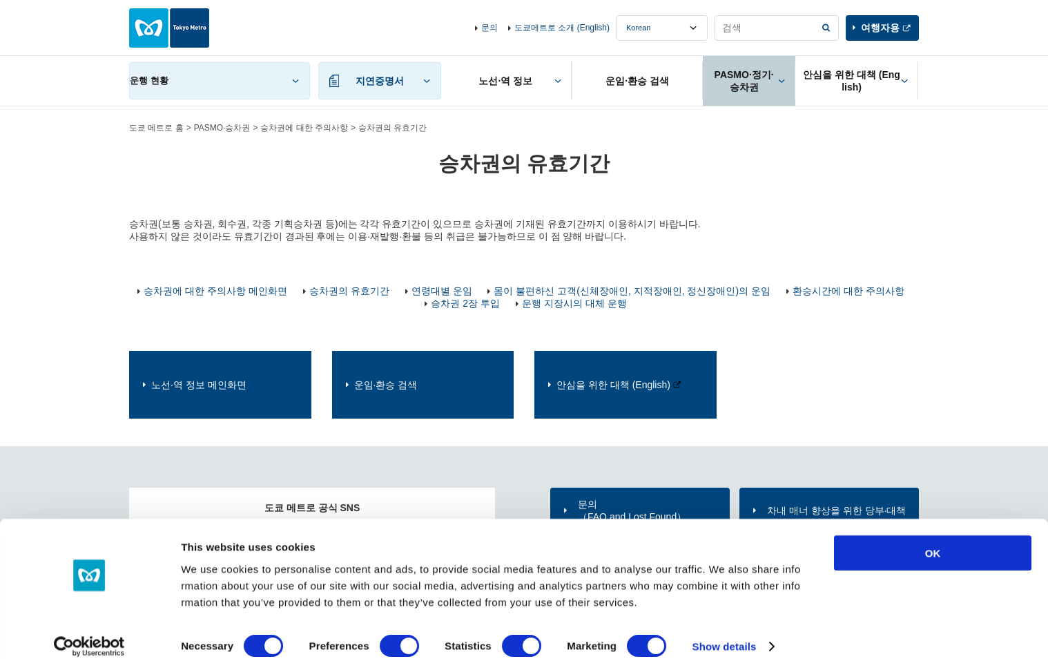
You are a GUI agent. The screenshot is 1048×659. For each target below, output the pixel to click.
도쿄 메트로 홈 (156, 128)
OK (933, 538)
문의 (489, 27)
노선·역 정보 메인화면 (198, 384)
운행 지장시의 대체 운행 (574, 303)
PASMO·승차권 (222, 128)
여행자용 (880, 27)
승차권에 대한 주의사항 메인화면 (215, 290)
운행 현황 (149, 80)
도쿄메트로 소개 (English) (562, 27)
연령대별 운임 (441, 290)
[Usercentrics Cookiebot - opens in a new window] (89, 632)
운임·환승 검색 (386, 384)
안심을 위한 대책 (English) (613, 384)
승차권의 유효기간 (349, 290)
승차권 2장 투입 (465, 303)
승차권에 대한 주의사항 (304, 128)
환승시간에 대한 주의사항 (848, 290)
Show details (724, 632)
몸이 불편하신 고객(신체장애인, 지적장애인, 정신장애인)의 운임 (632, 290)
